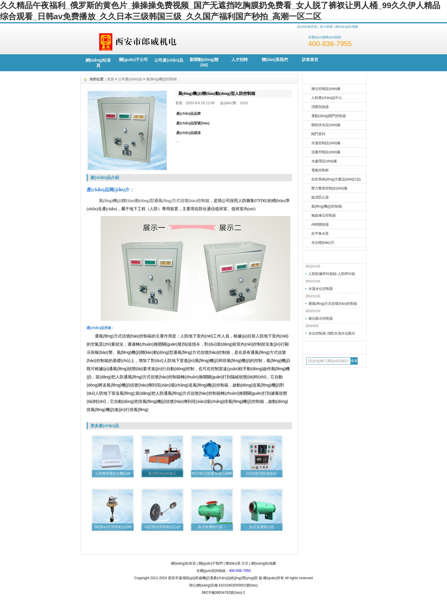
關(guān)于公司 (133, 59)
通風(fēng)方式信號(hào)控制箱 (332, 304)
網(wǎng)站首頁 (98, 63)
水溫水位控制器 (320, 289)
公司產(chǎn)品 (168, 60)
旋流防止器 (320, 197)
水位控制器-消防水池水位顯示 (331, 333)
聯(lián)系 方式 (237, 563)
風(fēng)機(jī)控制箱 (326, 206)
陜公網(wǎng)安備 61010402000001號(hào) (223, 585)
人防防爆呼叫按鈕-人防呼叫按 (331, 274)
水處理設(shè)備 (324, 161)
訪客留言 (310, 59)
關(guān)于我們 (211, 563)
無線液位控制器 (323, 215)
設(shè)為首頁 (307, 26)
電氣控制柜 (320, 170)
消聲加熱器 (320, 107)
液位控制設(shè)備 (325, 89)
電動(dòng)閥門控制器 (328, 116)
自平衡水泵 (320, 233)
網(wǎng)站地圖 (346, 26)
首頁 (110, 79)
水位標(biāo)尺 (322, 243)
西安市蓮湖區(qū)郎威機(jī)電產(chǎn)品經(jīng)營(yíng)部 (213, 578)
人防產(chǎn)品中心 (326, 98)
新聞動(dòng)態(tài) (204, 62)
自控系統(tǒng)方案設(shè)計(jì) (336, 179)
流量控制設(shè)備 (325, 152)
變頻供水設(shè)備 (325, 125)
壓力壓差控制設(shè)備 (329, 188)
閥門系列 (318, 134)
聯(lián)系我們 (275, 59)
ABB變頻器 (320, 224)
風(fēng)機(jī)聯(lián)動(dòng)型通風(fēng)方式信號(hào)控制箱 (154, 201)
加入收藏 (326, 26)
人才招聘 (239, 59)
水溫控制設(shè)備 (325, 143)
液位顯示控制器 (320, 318)
